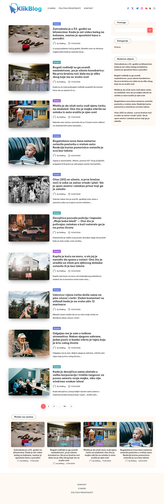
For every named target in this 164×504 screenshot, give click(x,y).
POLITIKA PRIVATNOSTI (82, 492)
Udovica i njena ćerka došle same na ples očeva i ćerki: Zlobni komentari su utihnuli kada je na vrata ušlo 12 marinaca (78, 299)
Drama (57, 24)
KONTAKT (82, 484)
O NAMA (82, 488)
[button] (71, 406)
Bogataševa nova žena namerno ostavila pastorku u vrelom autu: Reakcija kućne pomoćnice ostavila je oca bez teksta (78, 145)
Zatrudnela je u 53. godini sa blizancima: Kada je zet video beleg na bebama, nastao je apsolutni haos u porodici (78, 33)
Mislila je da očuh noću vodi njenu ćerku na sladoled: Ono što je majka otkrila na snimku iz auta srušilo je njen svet (79, 109)
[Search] (150, 30)
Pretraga (121, 22)
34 (65, 406)
